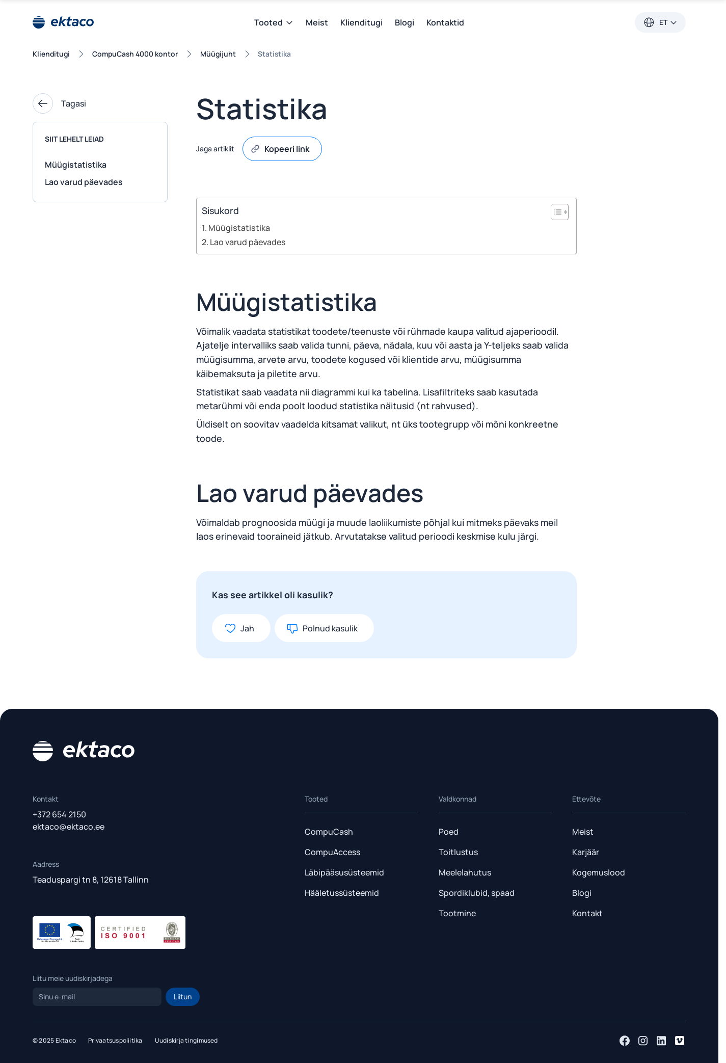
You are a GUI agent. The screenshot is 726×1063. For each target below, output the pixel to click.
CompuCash (329, 831)
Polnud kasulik (322, 628)
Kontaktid (445, 22)
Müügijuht (218, 54)
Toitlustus (458, 852)
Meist (317, 22)
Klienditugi (361, 22)
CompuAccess (332, 852)
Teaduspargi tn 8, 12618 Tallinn (91, 879)
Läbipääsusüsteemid (344, 872)
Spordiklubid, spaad (477, 892)
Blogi (404, 22)
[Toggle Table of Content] (554, 212)
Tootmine (457, 913)
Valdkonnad (457, 799)
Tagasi (59, 103)
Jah (239, 628)
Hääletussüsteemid (342, 892)
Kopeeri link (279, 148)
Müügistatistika (75, 164)
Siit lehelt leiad (74, 139)
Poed (449, 831)
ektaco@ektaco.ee (68, 826)
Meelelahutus (465, 872)
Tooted (273, 22)
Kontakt (587, 913)
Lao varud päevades (84, 182)
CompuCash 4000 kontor (135, 54)
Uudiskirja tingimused (186, 1040)
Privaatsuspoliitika (115, 1040)
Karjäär (585, 852)
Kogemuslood (598, 872)
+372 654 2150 (59, 814)
